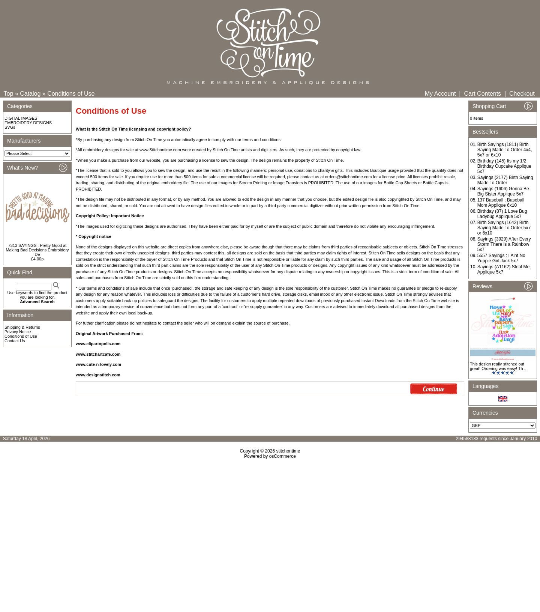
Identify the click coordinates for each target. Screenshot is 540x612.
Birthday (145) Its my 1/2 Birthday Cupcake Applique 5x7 (504, 166)
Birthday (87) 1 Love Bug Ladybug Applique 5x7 (502, 214)
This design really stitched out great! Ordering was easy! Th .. (498, 366)
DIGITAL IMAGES (20, 118)
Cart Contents (482, 93)
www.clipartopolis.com (98, 343)
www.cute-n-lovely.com (98, 364)
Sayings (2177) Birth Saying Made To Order (505, 180)
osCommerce (282, 456)
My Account (440, 93)
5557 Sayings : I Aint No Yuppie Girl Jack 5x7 (501, 258)
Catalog (30, 93)
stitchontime (288, 451)
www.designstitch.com (98, 375)
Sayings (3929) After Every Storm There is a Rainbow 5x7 (504, 244)
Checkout (522, 93)
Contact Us (14, 340)
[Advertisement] (270, 523)
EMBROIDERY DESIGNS (28, 122)
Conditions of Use (70, 93)
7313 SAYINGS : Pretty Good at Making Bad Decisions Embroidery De (37, 250)
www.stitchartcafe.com (98, 354)
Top (9, 93)
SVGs (9, 127)
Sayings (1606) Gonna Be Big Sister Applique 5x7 (503, 191)
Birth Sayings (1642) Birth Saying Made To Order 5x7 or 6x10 (504, 228)
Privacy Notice (17, 331)
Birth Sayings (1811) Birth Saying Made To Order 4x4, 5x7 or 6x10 (504, 150)
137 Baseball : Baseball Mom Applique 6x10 (500, 202)
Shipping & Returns (22, 327)
